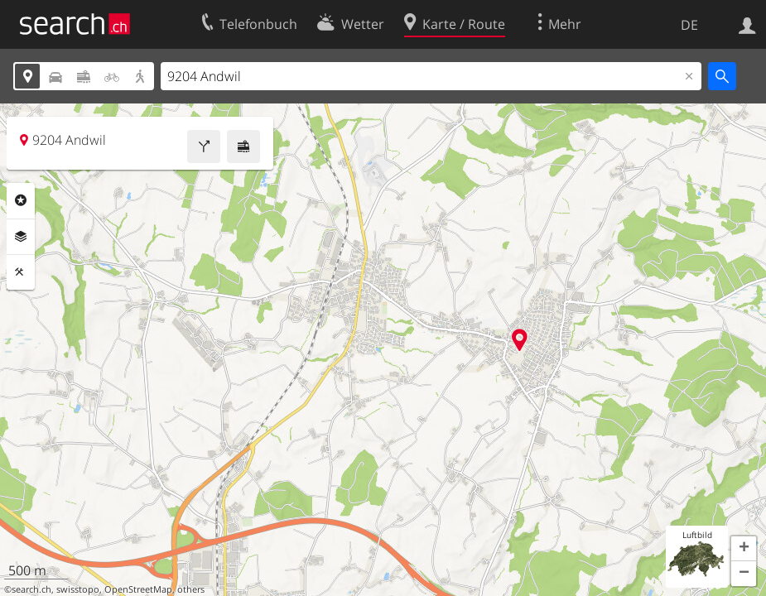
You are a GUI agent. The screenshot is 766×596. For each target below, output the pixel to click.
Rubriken (21, 200)
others (191, 589)
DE (689, 25)
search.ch (31, 589)
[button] (743, 548)
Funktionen (21, 272)
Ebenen (21, 236)
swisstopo (77, 589)
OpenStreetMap (138, 589)
